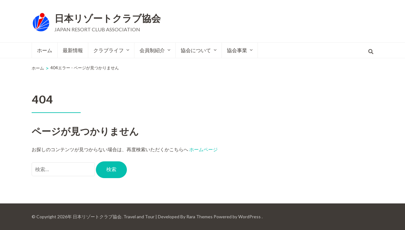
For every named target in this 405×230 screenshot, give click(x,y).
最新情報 (73, 50)
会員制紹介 (152, 50)
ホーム (44, 50)
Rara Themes (199, 216)
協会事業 (237, 50)
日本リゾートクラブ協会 (107, 19)
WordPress (249, 216)
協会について (196, 50)
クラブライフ (108, 50)
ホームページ (203, 149)
